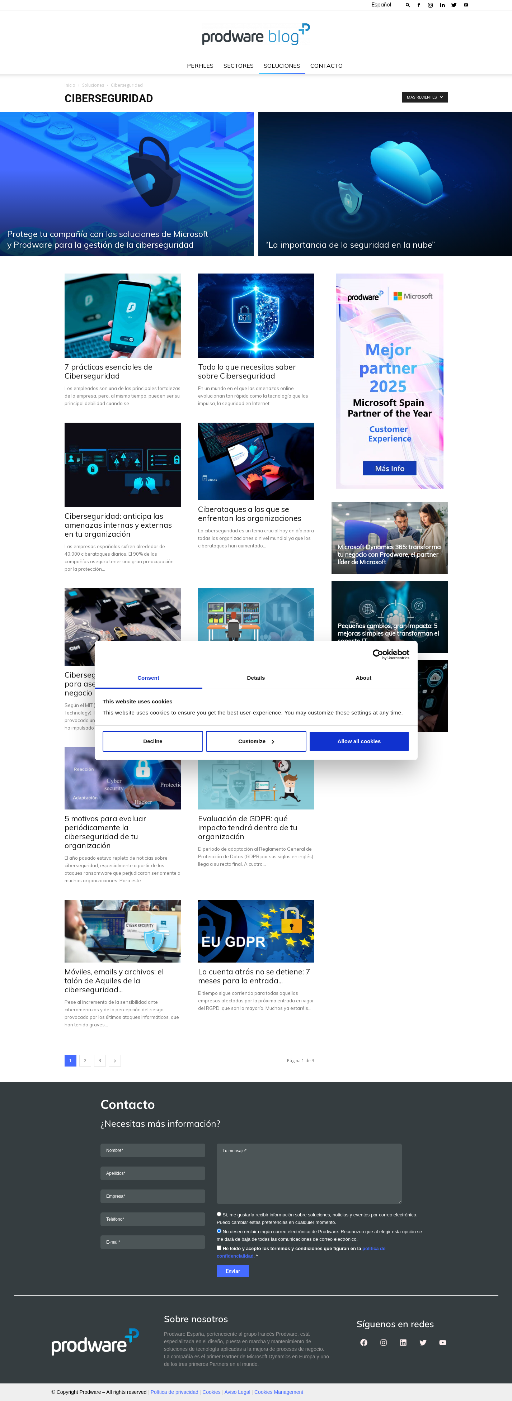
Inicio (70, 85)
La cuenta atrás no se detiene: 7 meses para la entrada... (254, 976)
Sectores (239, 65)
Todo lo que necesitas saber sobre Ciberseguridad (247, 371)
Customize (256, 741)
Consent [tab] (148, 678)
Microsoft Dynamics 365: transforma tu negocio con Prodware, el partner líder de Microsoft (389, 554)
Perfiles (200, 65)
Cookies (211, 1392)
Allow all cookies (359, 741)
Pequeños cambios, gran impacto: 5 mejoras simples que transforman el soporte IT (388, 633)
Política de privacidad (174, 1392)
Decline (152, 741)
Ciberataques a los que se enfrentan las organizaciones (249, 513)
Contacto (326, 65)
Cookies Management (278, 1392)
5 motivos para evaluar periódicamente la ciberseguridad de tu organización (105, 832)
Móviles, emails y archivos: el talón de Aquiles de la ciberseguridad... (114, 980)
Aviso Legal (237, 1392)
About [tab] (364, 678)
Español (381, 4)
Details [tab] (256, 678)
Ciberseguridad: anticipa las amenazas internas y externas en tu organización (118, 524)
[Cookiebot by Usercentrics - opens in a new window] (378, 654)
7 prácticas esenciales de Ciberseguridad (108, 371)
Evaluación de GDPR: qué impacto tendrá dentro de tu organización (247, 827)
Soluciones (282, 65)
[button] (408, 5)
